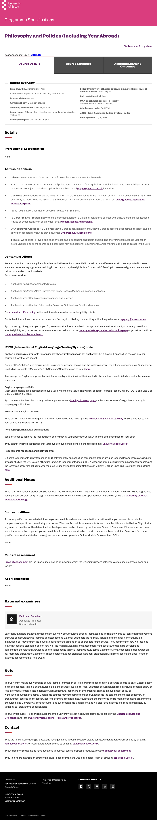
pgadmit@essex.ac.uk (85, 751)
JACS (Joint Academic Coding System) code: (105, 120)
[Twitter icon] (88, 793)
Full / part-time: (88, 103)
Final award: (17, 96)
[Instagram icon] (112, 793)
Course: (14, 101)
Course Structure (78, 71)
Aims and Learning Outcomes (127, 72)
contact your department (117, 758)
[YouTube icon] (96, 793)
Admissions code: (90, 115)
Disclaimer (47, 790)
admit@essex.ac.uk (16, 751)
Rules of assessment (16, 569)
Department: (17, 119)
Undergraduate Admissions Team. (24, 341)
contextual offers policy (22, 319)
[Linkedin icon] (104, 793)
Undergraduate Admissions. (77, 229)
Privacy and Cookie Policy (54, 787)
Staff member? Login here (138, 53)
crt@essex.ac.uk (123, 765)
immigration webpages (83, 407)
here (87, 376)
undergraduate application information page (103, 337)
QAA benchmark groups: (94, 108)
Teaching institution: (21, 115)
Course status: (18, 105)
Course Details (29, 71)
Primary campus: (20, 127)
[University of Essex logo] (11, 5)
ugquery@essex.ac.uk (90, 195)
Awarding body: (19, 110)
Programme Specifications (37, 21)
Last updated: (88, 125)
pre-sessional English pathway (106, 425)
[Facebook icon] (80, 793)
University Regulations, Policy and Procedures (55, 725)
